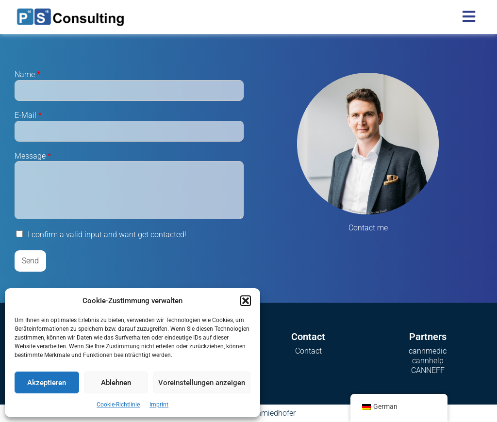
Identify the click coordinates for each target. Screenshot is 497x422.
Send (30, 260)
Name (27, 74)
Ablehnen (116, 382)
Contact (308, 351)
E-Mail (28, 115)
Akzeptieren (46, 382)
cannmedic (428, 351)
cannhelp (428, 360)
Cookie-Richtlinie (118, 404)
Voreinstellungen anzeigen (201, 382)
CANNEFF (428, 370)
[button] (245, 301)
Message (33, 156)
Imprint (158, 404)
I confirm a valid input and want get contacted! (107, 234)
